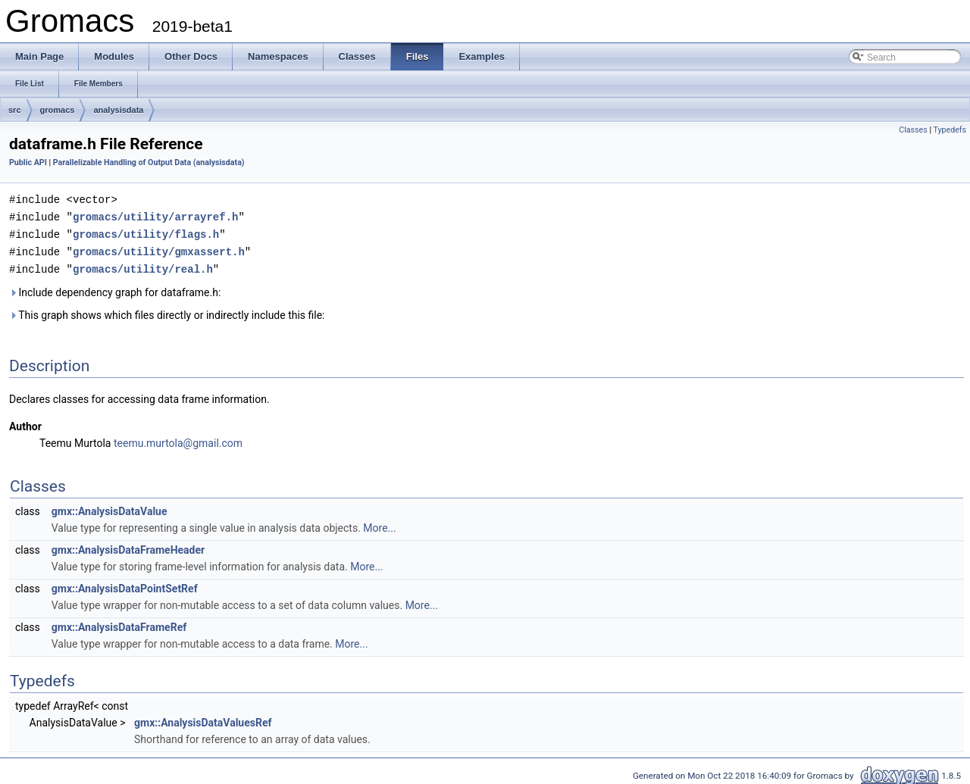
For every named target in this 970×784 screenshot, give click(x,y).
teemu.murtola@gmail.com (178, 439)
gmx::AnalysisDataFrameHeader (128, 546)
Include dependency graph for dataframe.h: (115, 289)
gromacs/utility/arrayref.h (155, 215)
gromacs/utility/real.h (143, 265)
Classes (913, 130)
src (14, 109)
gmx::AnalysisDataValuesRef (202, 719)
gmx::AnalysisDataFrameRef (119, 623)
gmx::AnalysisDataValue (109, 507)
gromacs (57, 109)
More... (379, 524)
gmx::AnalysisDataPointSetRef (125, 585)
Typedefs (949, 130)
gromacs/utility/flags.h (146, 232)
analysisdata (118, 109)
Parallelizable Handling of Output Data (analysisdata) (149, 162)
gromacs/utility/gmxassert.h (159, 249)
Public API (28, 162)
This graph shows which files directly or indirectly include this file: (167, 311)
